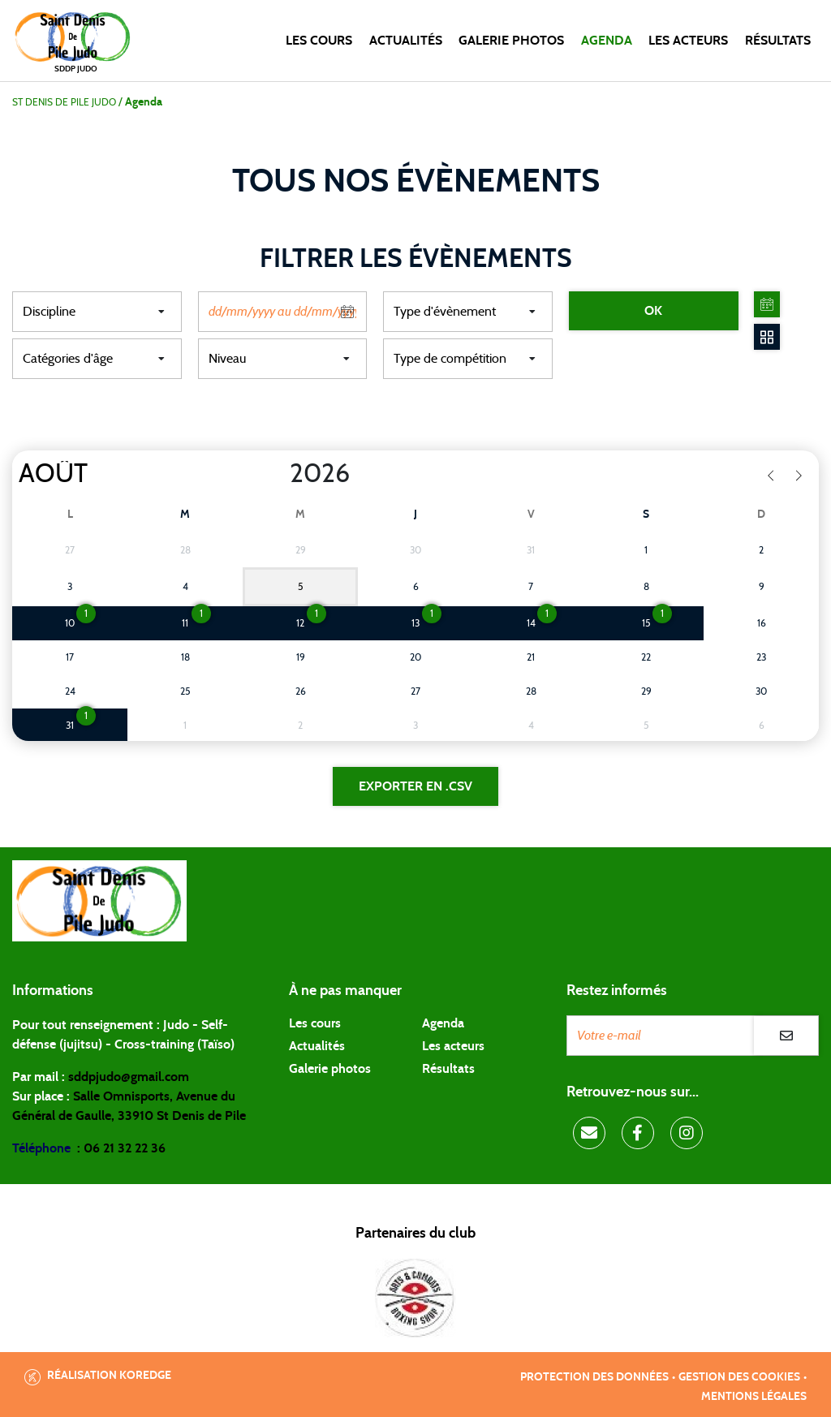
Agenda (606, 40)
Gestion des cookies (739, 1377)
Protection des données (594, 1377)
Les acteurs (688, 40)
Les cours (319, 40)
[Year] (277, 474)
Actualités (405, 40)
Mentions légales (754, 1396)
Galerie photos (511, 40)
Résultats (778, 40)
